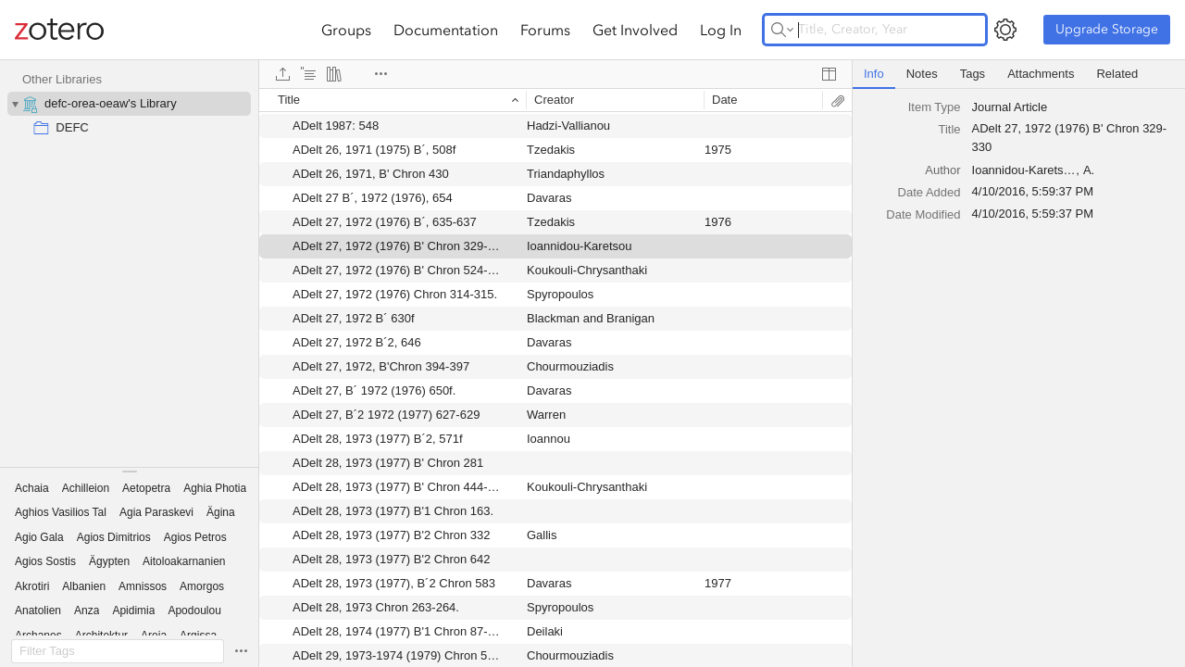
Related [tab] (1117, 74)
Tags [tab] (972, 74)
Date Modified (923, 214)
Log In (721, 29)
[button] (32, 488)
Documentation (445, 29)
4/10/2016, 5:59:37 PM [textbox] (1033, 191)
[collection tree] (129, 263)
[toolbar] (555, 74)
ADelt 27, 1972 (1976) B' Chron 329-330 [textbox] (1069, 137)
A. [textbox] (1088, 170)
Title (949, 129)
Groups (346, 29)
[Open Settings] (1005, 29)
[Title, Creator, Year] (875, 29)
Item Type (934, 107)
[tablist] (1019, 74)
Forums (545, 29)
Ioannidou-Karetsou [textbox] (1024, 170)
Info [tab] (874, 74)
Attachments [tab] (1040, 74)
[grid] (555, 377)
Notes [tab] (922, 74)
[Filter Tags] (117, 651)
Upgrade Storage (1106, 29)
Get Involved (635, 29)
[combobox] (1073, 107)
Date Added (929, 192)
